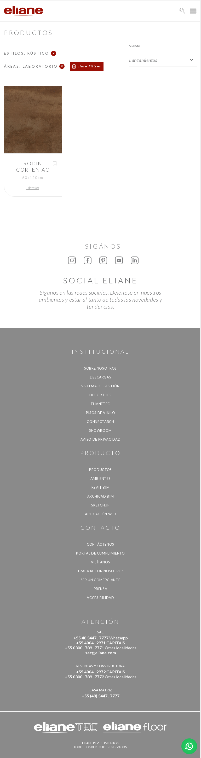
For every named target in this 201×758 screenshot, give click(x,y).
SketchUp (100, 505)
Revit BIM (100, 487)
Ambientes (100, 478)
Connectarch (100, 421)
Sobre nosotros (100, 368)
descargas (100, 377)
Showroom (100, 430)
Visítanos (100, 562)
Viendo (134, 46)
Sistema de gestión (100, 386)
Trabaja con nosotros (100, 571)
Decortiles (100, 395)
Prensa (100, 589)
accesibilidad (100, 598)
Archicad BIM (100, 496)
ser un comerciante (100, 580)
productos (100, 470)
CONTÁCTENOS (100, 544)
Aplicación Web (100, 514)
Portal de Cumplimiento (100, 553)
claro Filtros (89, 66)
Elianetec (100, 404)
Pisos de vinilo (100, 413)
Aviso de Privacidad (100, 439)
